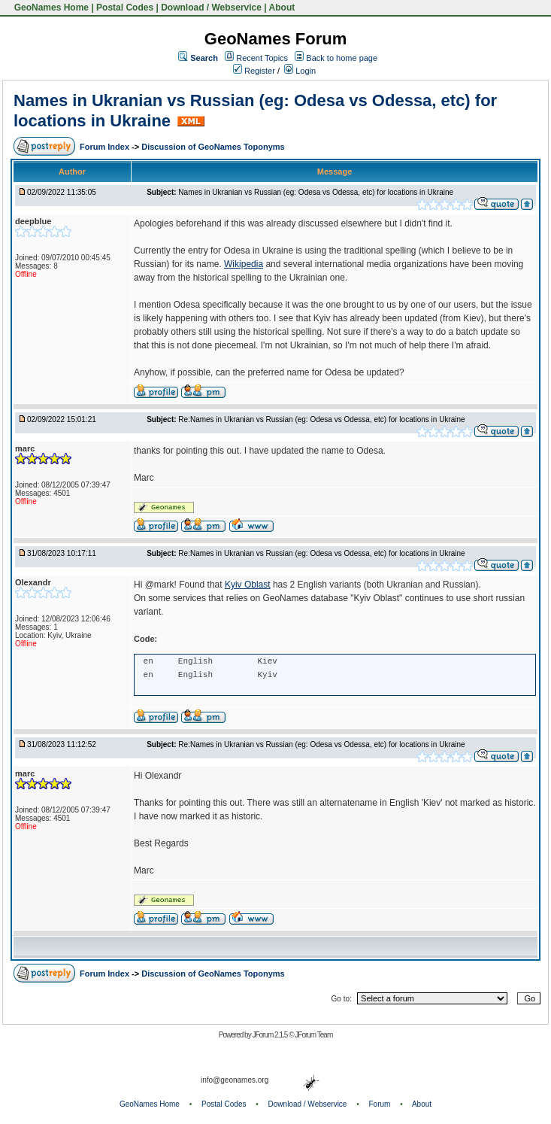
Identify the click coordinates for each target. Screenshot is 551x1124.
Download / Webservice (211, 7)
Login (300, 70)
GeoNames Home (50, 7)
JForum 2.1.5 (270, 1035)
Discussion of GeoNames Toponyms (213, 146)
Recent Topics (262, 57)
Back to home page (341, 57)
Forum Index (106, 146)
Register (254, 70)
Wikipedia (243, 264)
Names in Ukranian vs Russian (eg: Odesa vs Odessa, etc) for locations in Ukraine (315, 192)
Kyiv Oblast (248, 584)
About (282, 7)
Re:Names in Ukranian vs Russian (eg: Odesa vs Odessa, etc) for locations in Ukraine (321, 419)
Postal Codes (124, 7)
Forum (380, 1104)
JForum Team (313, 1035)
